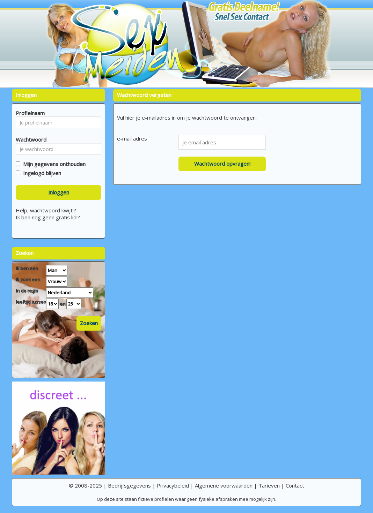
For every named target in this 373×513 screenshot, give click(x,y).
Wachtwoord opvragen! (222, 163)
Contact (295, 485)
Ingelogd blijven (40, 172)
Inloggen (58, 192)
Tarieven (269, 485)
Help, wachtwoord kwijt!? (46, 210)
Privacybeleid (173, 485)
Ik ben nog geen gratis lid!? (48, 217)
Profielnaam (29, 113)
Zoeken (89, 322)
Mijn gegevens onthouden (53, 163)
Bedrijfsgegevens (129, 485)
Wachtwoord (29, 139)
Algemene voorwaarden (224, 485)
